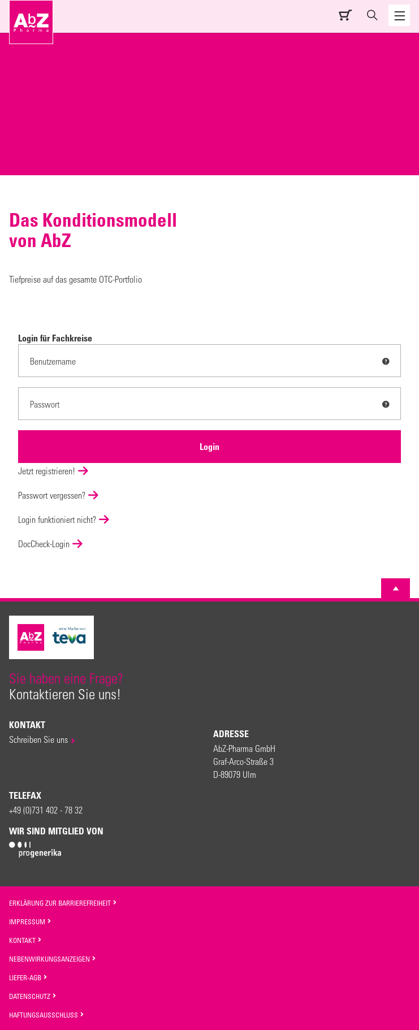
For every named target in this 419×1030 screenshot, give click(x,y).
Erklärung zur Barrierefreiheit (63, 902)
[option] (209, 149)
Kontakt (25, 940)
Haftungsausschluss (46, 1014)
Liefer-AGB (28, 977)
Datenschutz (33, 996)
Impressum (30, 921)
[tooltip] (385, 361)
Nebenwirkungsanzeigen (52, 958)
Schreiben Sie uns (38, 739)
